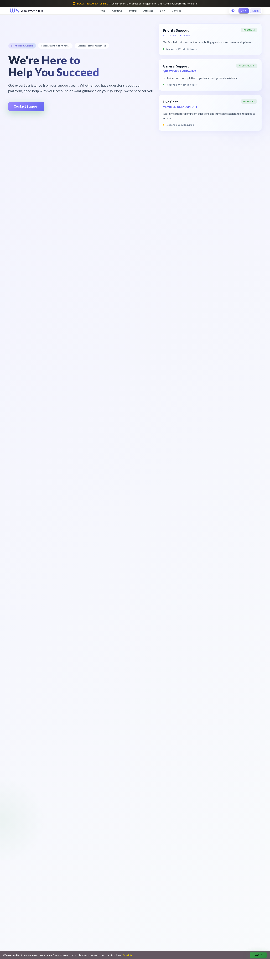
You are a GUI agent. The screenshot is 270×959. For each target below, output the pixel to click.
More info (127, 955)
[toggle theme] (233, 10)
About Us (117, 10)
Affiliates (148, 10)
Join (243, 10)
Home (102, 10)
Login (255, 10)
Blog (162, 10)
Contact (176, 10)
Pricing (133, 10)
